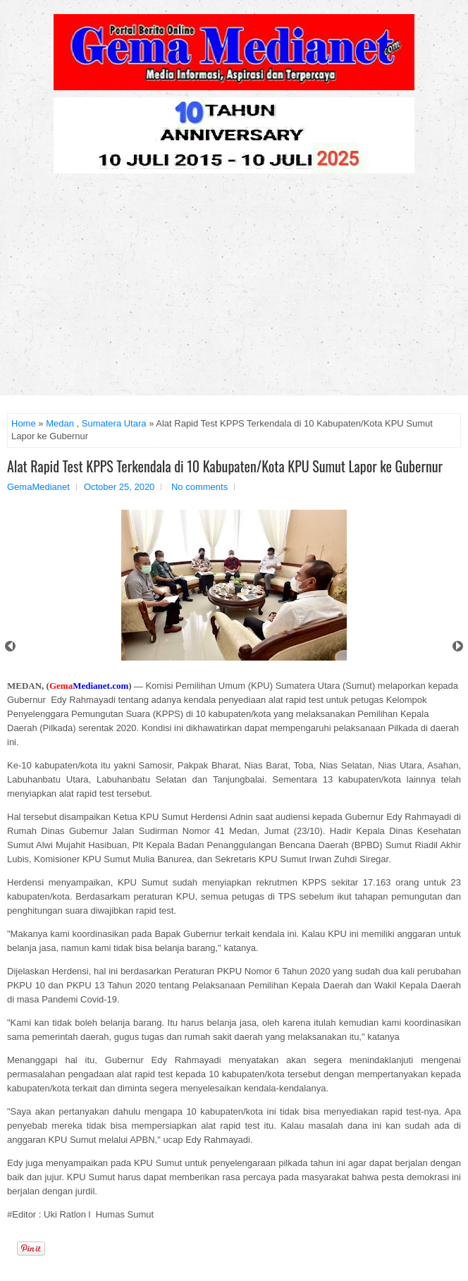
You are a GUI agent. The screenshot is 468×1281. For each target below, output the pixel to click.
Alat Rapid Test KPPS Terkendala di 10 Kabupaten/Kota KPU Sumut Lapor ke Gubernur (225, 466)
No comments (199, 487)
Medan (60, 423)
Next (457, 646)
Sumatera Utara (114, 423)
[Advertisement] (234, 289)
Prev (10, 646)
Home (23, 423)
